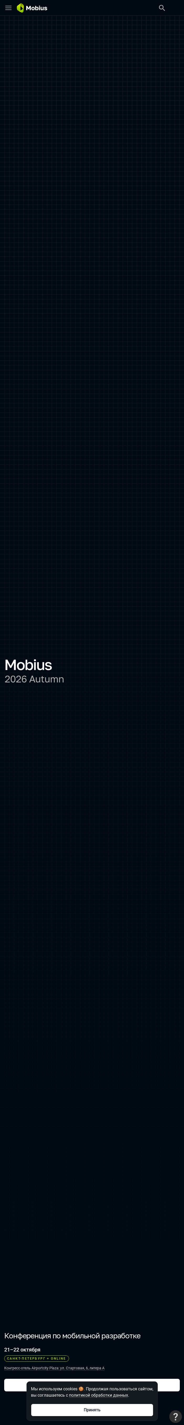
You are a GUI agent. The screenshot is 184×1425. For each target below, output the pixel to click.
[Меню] (8, 8)
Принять (92, 1409)
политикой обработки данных (98, 1395)
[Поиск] (162, 8)
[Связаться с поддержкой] (175, 1416)
